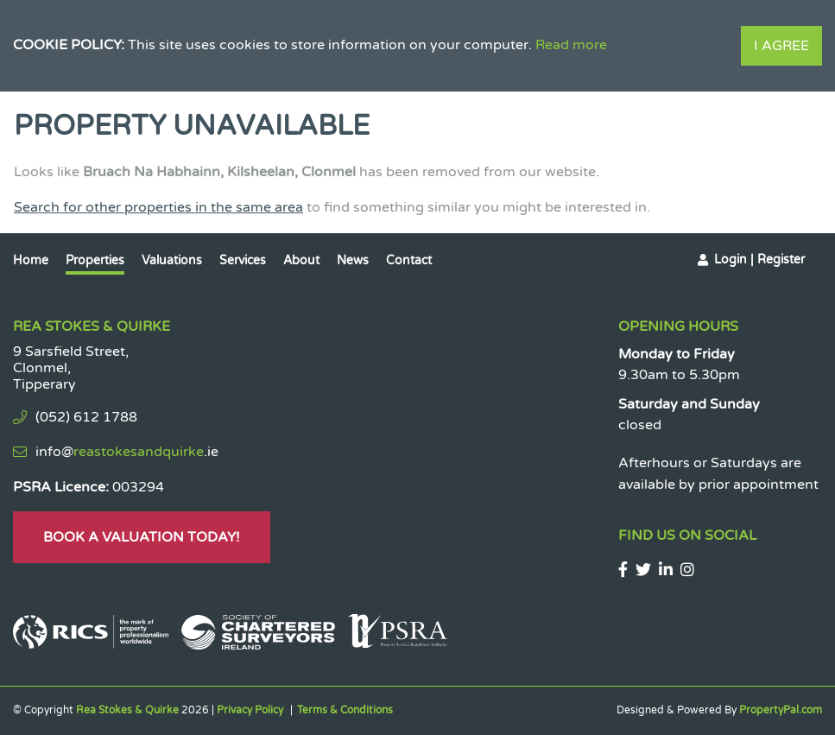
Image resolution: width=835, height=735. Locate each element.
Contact (409, 260)
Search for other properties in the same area (158, 207)
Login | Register (759, 259)
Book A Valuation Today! (141, 537)
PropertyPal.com (780, 710)
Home (30, 260)
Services (242, 260)
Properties (95, 260)
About (301, 260)
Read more (571, 45)
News (353, 260)
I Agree (781, 45)
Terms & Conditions (345, 710)
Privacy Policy (250, 710)
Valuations (172, 260)
